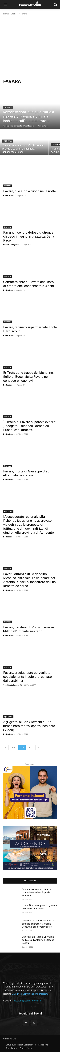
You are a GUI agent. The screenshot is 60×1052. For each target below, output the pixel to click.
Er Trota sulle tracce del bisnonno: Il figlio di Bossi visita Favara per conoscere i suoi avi (29, 377)
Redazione (8, 195)
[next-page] (38, 747)
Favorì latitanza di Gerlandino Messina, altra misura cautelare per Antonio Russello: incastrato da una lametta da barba (29, 580)
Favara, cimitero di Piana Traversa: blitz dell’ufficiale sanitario (28, 629)
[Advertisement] (30, 47)
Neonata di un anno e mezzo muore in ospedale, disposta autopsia (36, 892)
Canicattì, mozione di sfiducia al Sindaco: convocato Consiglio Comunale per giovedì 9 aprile (38, 923)
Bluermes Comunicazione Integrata (30, 993)
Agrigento (8, 511)
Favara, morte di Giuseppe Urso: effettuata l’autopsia (26, 473)
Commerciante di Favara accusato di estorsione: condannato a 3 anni (28, 284)
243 (13, 747)
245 (30, 747)
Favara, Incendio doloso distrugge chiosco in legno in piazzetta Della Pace (28, 236)
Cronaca (15, 13)
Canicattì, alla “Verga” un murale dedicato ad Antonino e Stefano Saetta (38, 940)
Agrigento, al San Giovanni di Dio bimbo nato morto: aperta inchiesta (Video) (29, 726)
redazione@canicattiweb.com (28, 1000)
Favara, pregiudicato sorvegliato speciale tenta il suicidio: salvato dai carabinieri (27, 677)
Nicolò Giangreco (11, 244)
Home (6, 13)
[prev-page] (6, 747)
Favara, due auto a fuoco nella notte (29, 191)
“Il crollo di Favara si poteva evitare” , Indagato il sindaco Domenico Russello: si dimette (29, 426)
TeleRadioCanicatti (12, 685)
